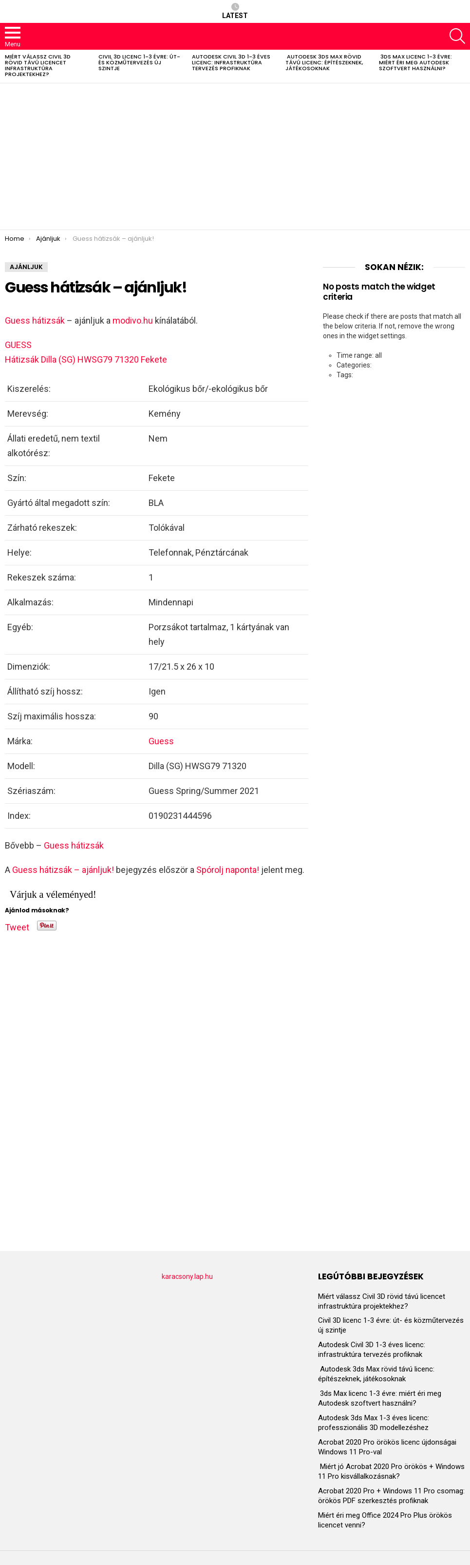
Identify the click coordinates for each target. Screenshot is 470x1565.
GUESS (18, 345)
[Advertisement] (235, 156)
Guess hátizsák (35, 320)
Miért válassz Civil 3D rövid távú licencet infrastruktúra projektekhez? (38, 65)
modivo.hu (133, 320)
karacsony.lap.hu (187, 1276)
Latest (235, 11)
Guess (161, 741)
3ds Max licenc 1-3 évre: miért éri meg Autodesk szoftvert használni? (415, 62)
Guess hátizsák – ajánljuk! (63, 870)
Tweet (17, 925)
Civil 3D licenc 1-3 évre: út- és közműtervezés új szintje (139, 62)
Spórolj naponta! (227, 870)
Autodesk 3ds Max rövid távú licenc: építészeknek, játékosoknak (324, 62)
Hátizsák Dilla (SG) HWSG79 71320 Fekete (86, 359)
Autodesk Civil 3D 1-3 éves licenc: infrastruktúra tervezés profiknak (231, 62)
